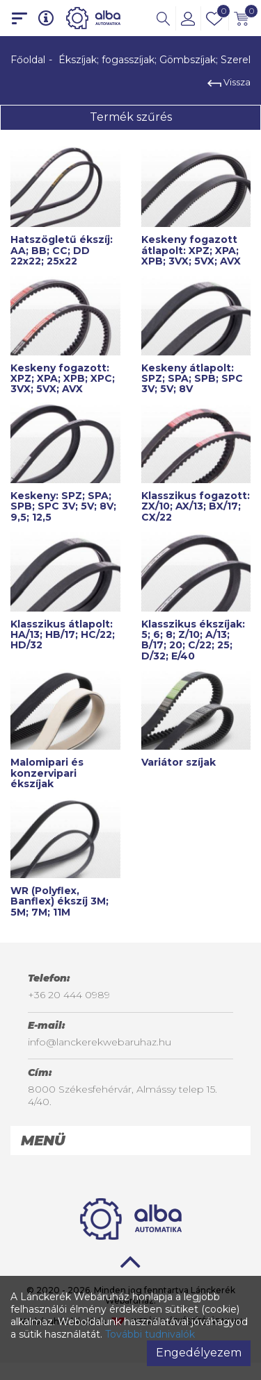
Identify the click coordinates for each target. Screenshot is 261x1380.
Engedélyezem (199, 1352)
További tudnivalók (150, 1334)
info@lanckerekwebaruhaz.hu (99, 1042)
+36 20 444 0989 (69, 994)
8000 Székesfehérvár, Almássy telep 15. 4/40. (122, 1095)
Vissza (229, 81)
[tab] (130, 1140)
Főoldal (27, 59)
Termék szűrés (131, 117)
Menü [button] (43, 1140)
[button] (163, 18)
